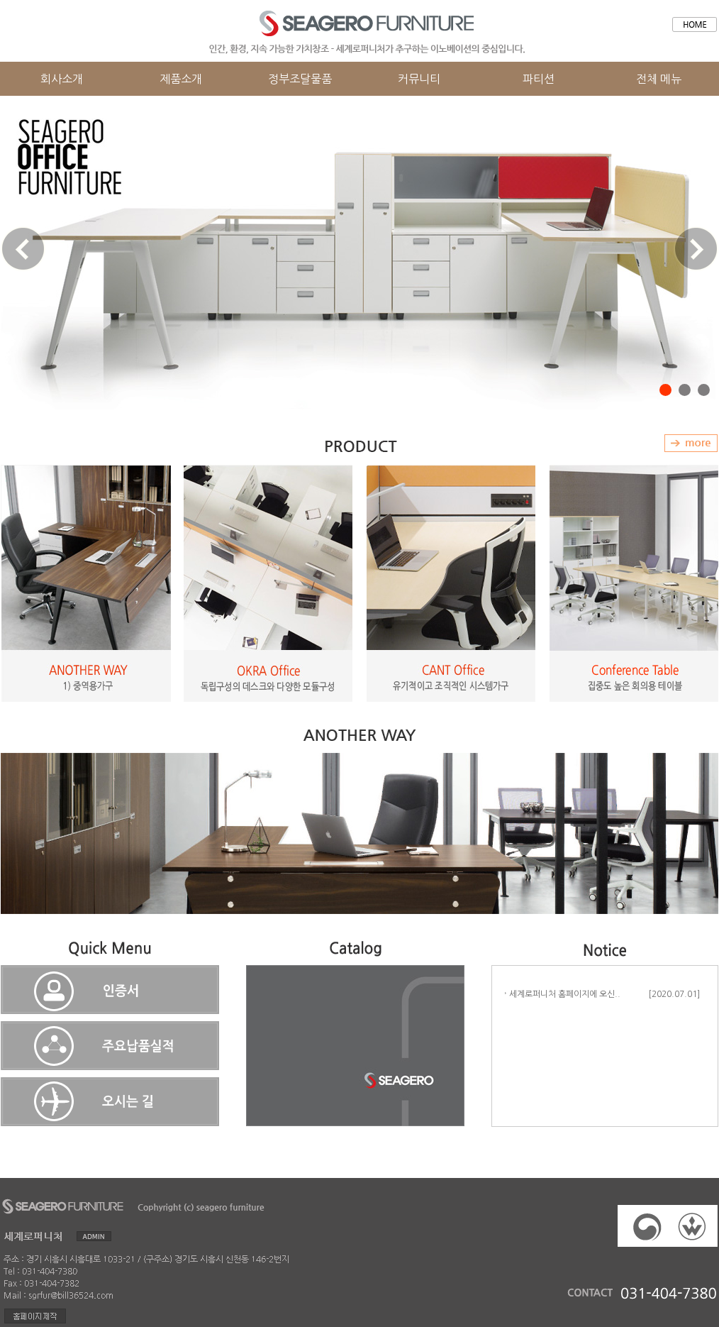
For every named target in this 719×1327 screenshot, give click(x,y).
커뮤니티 (419, 78)
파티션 (538, 78)
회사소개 (61, 78)
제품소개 (181, 78)
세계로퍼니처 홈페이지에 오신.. (561, 994)
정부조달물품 (300, 78)
